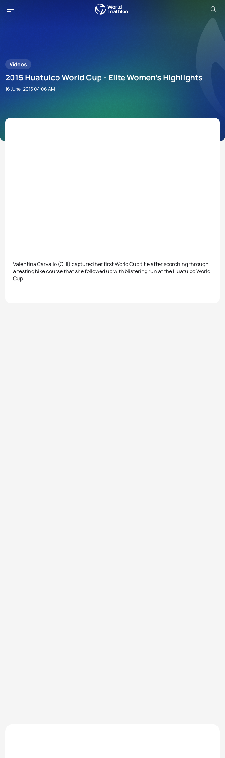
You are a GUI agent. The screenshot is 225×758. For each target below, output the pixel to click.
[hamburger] (10, 9)
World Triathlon (111, 9)
